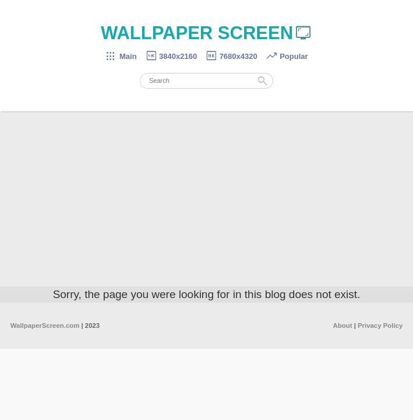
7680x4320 (231, 56)
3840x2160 (171, 56)
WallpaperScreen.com (45, 325)
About (342, 325)
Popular (287, 56)
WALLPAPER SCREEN (206, 33)
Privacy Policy (380, 325)
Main (120, 56)
